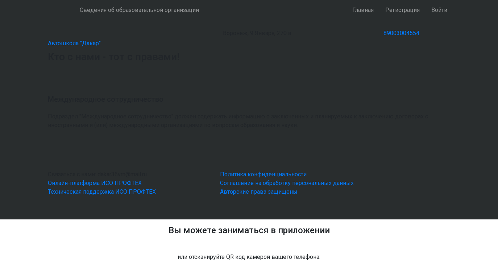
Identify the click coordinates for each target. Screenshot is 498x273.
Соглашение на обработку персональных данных (287, 183)
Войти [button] (439, 10)
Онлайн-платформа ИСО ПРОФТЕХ (95, 183)
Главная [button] (363, 10)
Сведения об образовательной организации (139, 10)
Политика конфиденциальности (263, 174)
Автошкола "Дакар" (74, 43)
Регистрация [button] (402, 10)
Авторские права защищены (259, 191)
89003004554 (401, 33)
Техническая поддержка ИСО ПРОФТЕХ (102, 191)
